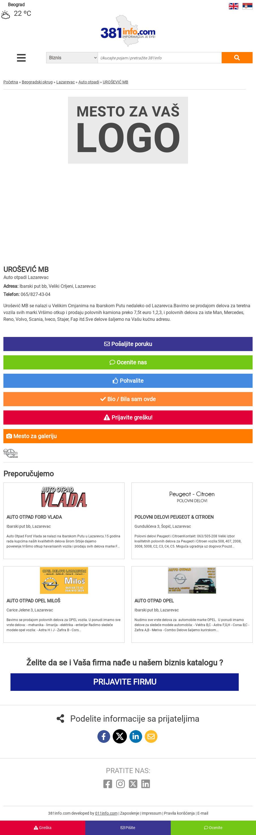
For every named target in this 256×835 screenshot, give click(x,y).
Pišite (128, 827)
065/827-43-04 (35, 294)
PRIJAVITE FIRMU (124, 682)
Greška (43, 827)
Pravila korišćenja (180, 813)
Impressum (152, 813)
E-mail (202, 813)
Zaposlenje (130, 813)
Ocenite (213, 827)
